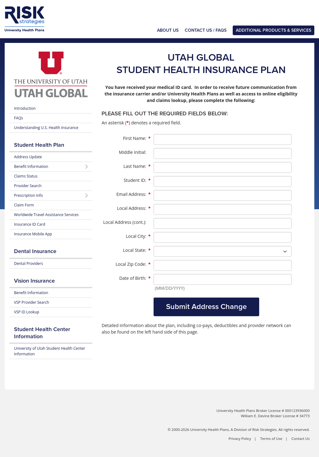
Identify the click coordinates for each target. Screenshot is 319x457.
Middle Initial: (132, 152)
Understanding (46, 127)
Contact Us (301, 438)
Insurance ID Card (29, 224)
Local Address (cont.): (124, 222)
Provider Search (27, 185)
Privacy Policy (240, 438)
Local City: (138, 236)
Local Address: (133, 208)
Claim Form (24, 205)
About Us (168, 30)
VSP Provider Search (31, 302)
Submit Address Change (206, 306)
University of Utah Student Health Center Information (49, 351)
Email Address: (134, 194)
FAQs (18, 118)
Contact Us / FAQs (205, 30)
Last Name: (136, 166)
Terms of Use (271, 438)
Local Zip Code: (133, 264)
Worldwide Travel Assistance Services (46, 214)
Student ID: (137, 180)
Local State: (136, 250)
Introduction (25, 108)
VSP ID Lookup (26, 312)
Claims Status (25, 176)
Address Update (28, 156)
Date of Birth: (135, 278)
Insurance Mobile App (33, 234)
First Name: (137, 138)
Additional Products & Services (273, 30)
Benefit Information (31, 292)
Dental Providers (28, 263)
